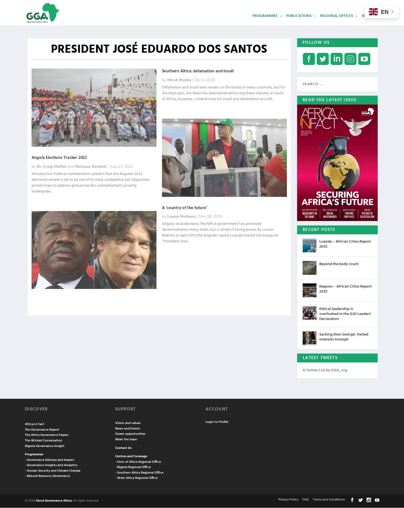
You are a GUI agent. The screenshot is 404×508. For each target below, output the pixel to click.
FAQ (305, 500)
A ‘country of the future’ (184, 208)
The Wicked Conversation (43, 441)
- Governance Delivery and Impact (49, 460)
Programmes (264, 24)
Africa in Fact (34, 425)
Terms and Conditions (329, 500)
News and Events (127, 429)
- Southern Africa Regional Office (139, 473)
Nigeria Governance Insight (45, 446)
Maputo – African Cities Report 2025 (345, 289)
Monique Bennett (90, 167)
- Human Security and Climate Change (52, 471)
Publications (299, 24)
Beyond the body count (339, 264)
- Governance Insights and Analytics (51, 466)
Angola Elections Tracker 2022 (59, 158)
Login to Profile (216, 422)
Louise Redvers (181, 217)
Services (370, 24)
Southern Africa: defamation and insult (198, 71)
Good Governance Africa (54, 501)
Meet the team (126, 440)
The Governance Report (42, 430)
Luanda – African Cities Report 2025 (345, 244)
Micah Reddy (179, 80)
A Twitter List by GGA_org (325, 370)
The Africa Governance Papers (46, 435)
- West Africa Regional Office (136, 478)
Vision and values (128, 423)
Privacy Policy (288, 500)
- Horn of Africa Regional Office (138, 462)
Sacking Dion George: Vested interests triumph (343, 337)
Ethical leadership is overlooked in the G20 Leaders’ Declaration (345, 314)
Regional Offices (336, 24)
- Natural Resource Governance (47, 476)
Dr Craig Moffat (51, 167)
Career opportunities (130, 434)
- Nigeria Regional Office (133, 468)
